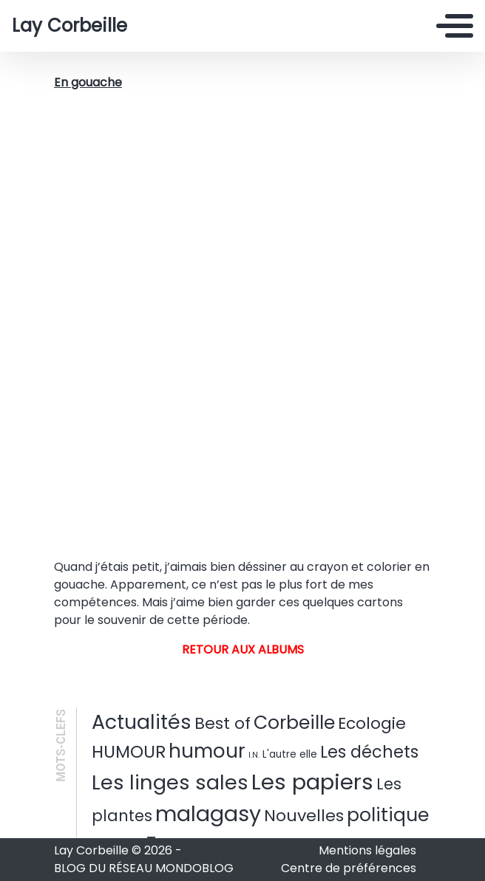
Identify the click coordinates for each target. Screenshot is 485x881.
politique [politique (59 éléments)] (388, 815)
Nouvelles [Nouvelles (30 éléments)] (304, 815)
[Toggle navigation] (454, 26)
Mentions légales (367, 850)
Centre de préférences (348, 868)
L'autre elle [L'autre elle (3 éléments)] (289, 754)
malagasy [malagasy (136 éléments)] (208, 814)
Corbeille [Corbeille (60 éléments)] (294, 723)
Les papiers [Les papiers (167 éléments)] (312, 782)
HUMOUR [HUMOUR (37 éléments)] (129, 752)
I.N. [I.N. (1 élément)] (254, 755)
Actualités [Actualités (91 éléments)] (141, 722)
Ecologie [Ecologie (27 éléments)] (372, 723)
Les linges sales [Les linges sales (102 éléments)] (170, 782)
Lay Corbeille (69, 26)
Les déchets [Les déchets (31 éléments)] (369, 752)
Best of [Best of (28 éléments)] (222, 723)
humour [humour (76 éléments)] (207, 751)
